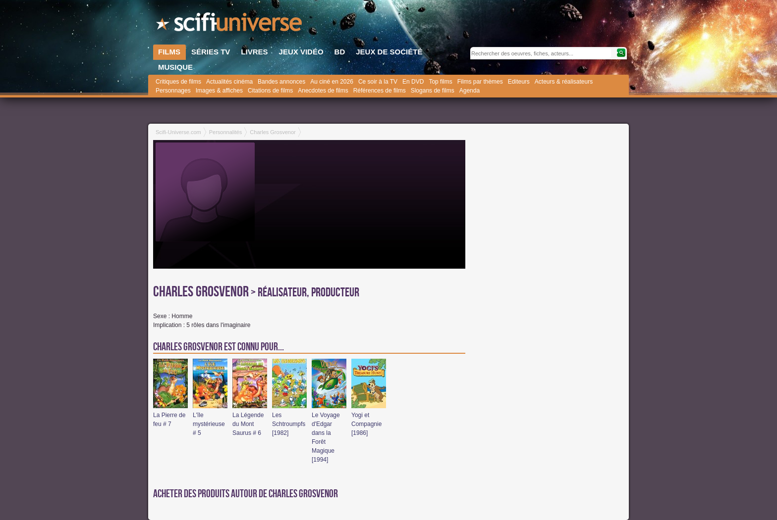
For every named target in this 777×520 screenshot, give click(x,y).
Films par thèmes (480, 81)
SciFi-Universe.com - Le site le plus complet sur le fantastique (230, 24)
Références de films (379, 90)
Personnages (173, 90)
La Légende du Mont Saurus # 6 (248, 424)
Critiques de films (178, 81)
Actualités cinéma (229, 81)
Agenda (469, 90)
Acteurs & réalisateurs (564, 81)
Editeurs (519, 81)
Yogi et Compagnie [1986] (366, 424)
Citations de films (270, 90)
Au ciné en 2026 (331, 81)
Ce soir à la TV (377, 81)
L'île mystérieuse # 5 (209, 424)
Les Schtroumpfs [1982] (288, 424)
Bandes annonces (281, 81)
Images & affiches (219, 90)
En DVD (413, 81)
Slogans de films (432, 90)
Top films (440, 81)
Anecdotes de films (323, 90)
